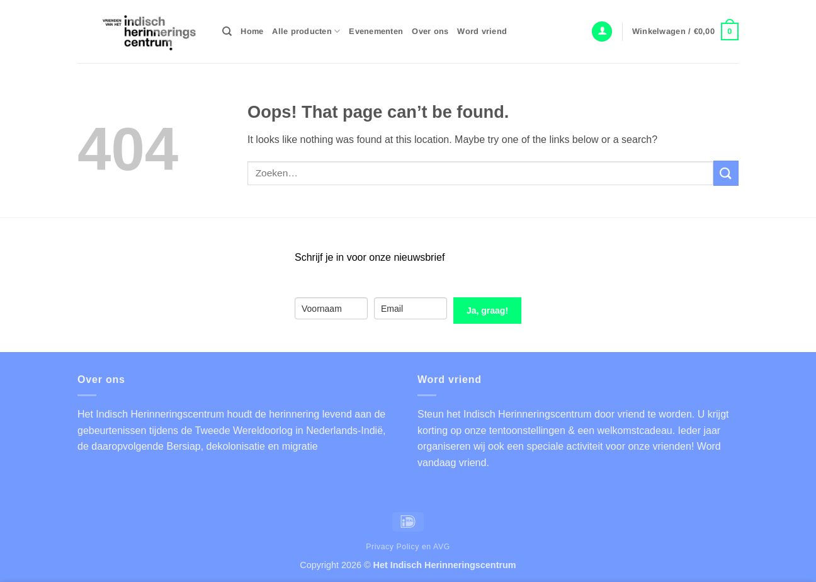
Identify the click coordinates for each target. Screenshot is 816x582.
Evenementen (376, 31)
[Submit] (726, 173)
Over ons (430, 31)
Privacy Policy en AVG (408, 546)
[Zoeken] (227, 31)
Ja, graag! (487, 310)
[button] (602, 31)
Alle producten (306, 31)
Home (252, 31)
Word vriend (482, 31)
